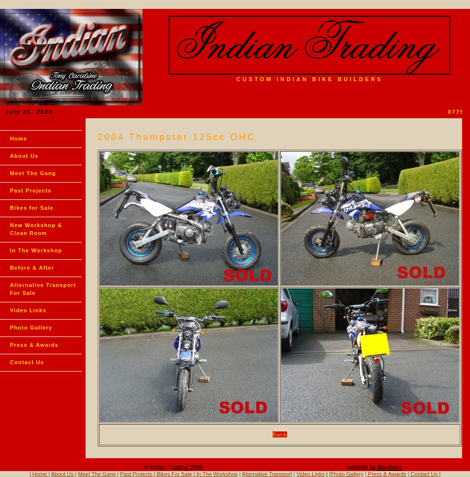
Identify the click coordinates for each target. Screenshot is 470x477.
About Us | (63, 474)
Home (18, 139)
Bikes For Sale (174, 474)
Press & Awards (34, 345)
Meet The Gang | (98, 474)
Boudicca (389, 467)
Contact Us (27, 362)
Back (280, 434)
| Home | (40, 474)
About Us (24, 156)
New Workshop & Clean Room (36, 229)
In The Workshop (36, 250)
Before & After (32, 268)
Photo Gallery (31, 328)
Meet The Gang (33, 173)
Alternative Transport (267, 474)
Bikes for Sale (31, 208)
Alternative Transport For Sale (43, 289)
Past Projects (30, 190)
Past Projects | (138, 474)
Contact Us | (424, 474)
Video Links (28, 310)
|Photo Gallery (346, 474)
